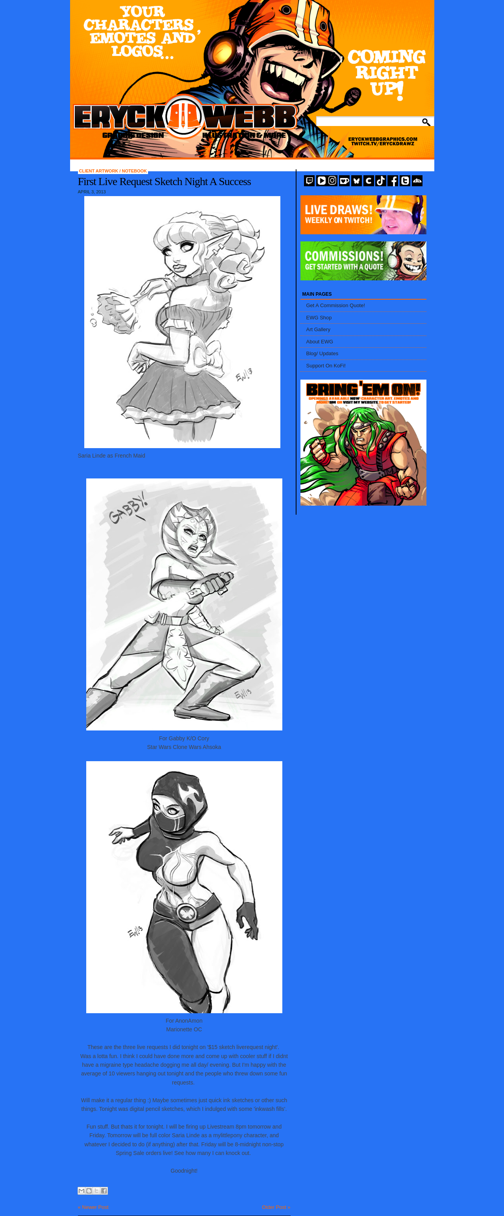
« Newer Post (93, 1207)
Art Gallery (318, 329)
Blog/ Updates (322, 353)
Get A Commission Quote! (335, 305)
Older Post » (276, 1207)
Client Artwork (99, 171)
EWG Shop (319, 318)
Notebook (134, 171)
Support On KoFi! (326, 366)
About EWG (320, 342)
